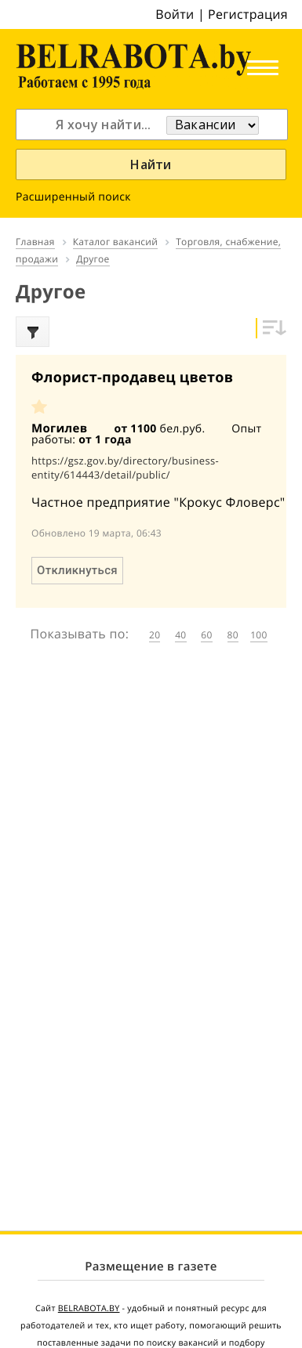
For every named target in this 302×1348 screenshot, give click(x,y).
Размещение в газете (150, 1266)
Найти (151, 164)
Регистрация (248, 14)
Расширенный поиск (73, 197)
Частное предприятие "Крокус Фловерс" (158, 502)
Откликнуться (77, 570)
